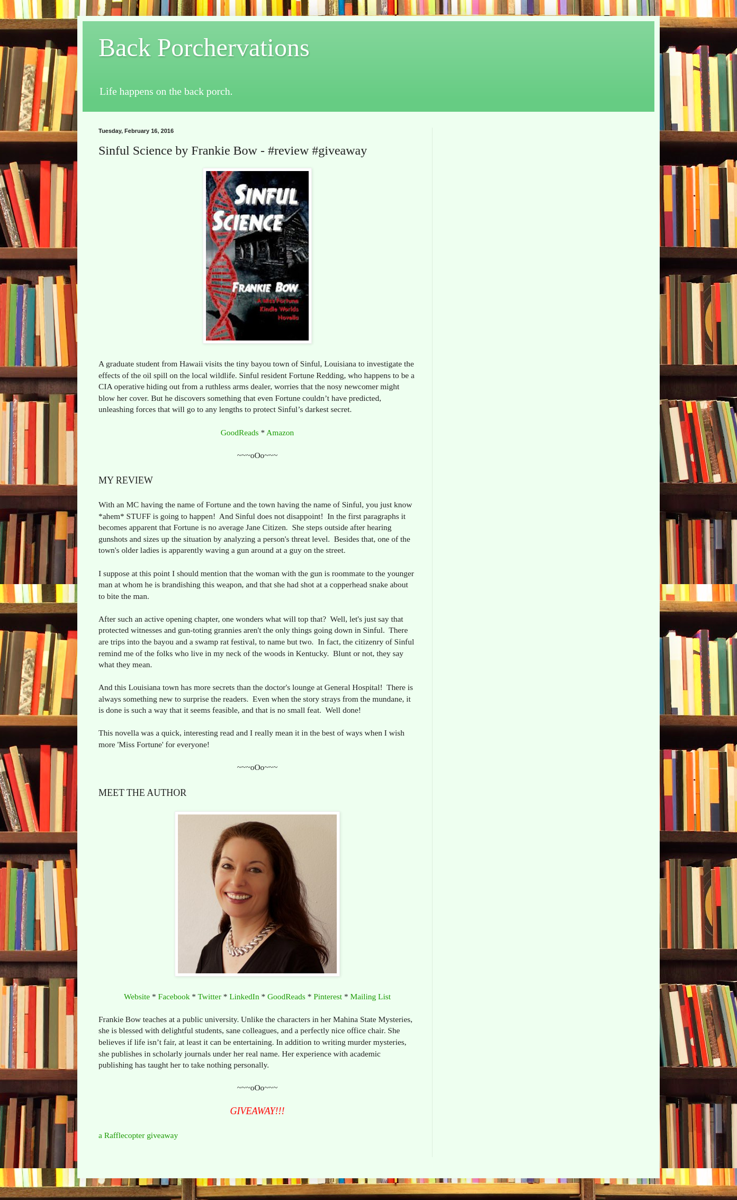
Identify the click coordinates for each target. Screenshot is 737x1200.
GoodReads (240, 432)
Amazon (280, 432)
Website (137, 996)
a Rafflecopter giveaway (138, 1135)
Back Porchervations (204, 47)
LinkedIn (244, 996)
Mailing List (370, 996)
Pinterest (327, 996)
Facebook (174, 996)
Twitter (209, 996)
